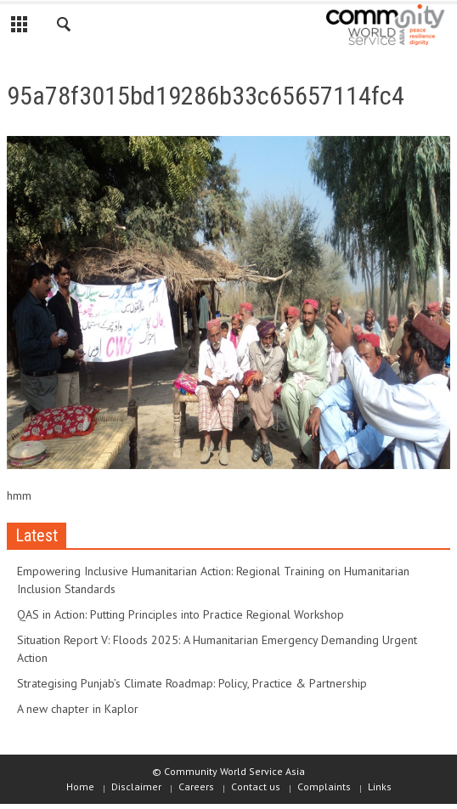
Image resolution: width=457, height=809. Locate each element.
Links (380, 786)
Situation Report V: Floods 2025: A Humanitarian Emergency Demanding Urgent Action (217, 648)
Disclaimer (136, 786)
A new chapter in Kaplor (77, 708)
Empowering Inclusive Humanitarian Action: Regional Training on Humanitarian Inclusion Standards (213, 580)
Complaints (324, 786)
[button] (65, 27)
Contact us (255, 786)
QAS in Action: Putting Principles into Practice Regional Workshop (180, 614)
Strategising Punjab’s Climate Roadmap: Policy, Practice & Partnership (192, 683)
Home (80, 786)
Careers (196, 786)
